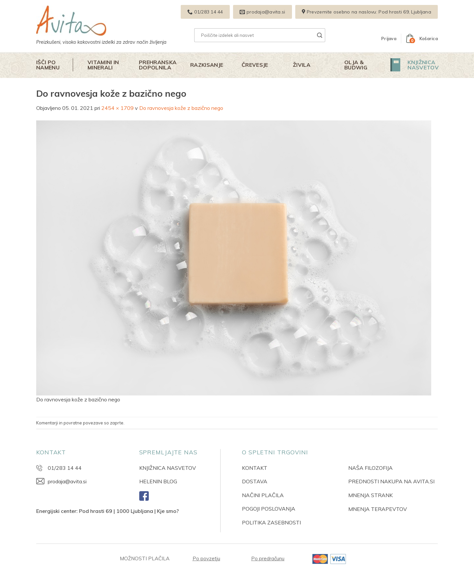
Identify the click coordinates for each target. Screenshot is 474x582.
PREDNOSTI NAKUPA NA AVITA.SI (391, 481)
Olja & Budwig (355, 65)
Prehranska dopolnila (157, 65)
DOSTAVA (254, 481)
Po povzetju (206, 558)
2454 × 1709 (117, 108)
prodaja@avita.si (67, 481)
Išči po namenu (48, 65)
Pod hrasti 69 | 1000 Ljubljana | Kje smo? (129, 511)
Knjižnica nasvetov (423, 65)
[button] (388, 38)
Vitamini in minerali (103, 65)
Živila (301, 65)
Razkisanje (206, 65)
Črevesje (255, 65)
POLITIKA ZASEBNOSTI (271, 522)
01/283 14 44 (65, 468)
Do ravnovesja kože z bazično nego (181, 108)
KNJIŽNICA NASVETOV (167, 468)
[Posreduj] (319, 35)
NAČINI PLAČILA (263, 495)
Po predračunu (267, 558)
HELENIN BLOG (158, 481)
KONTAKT (254, 468)
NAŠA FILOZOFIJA (370, 468)
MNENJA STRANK (370, 495)
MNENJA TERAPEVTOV (377, 509)
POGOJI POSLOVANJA (268, 508)
